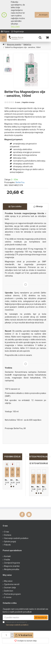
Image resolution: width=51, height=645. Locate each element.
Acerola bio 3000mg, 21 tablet (12, 480)
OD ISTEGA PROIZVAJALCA (38, 457)
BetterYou (27, 44)
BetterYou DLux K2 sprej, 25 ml (39, 487)
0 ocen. (18, 102)
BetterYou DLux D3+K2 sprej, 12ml (33, 487)
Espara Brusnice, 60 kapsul (18, 480)
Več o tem (15, 26)
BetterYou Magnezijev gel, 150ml (44, 487)
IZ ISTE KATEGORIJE (39, 463)
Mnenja (39, 206)
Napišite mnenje (28, 102)
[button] (11, 486)
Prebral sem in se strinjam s (16, 623)
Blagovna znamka (14, 44)
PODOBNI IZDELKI (12, 457)
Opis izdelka (16, 206)
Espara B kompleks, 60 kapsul (7, 480)
